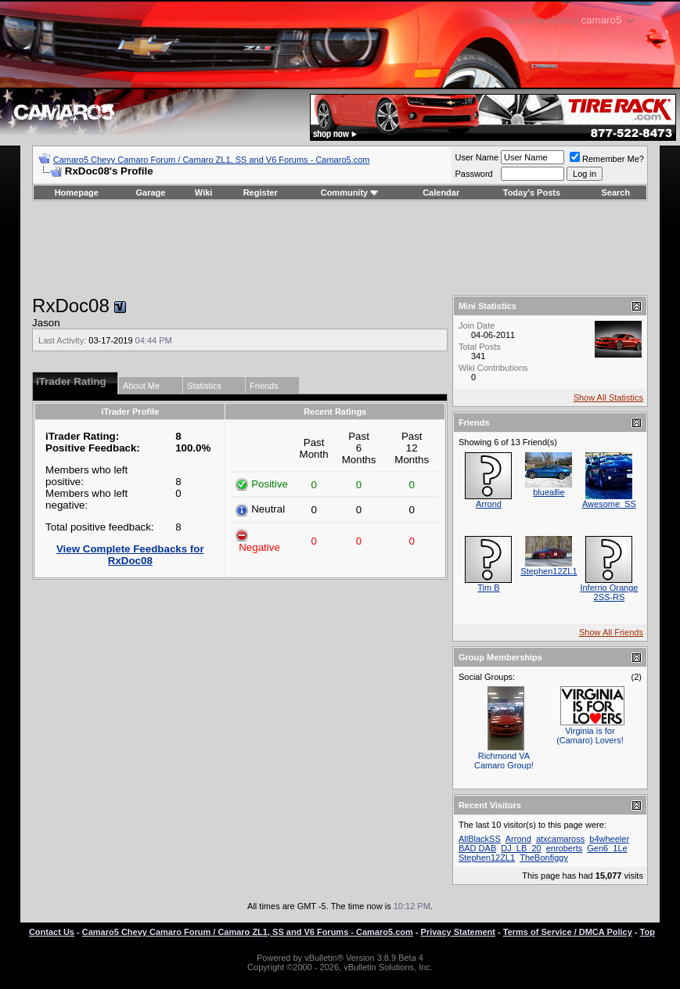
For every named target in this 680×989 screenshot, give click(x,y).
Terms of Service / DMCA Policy (567, 932)
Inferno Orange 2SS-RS (609, 592)
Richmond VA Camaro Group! (504, 760)
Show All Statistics (608, 397)
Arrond (489, 504)
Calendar (441, 192)
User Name (476, 157)
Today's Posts (531, 192)
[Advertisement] (339, 248)
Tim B (488, 587)
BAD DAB (477, 848)
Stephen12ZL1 (548, 571)
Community (350, 192)
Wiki (204, 192)
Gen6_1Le (607, 848)
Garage (151, 192)
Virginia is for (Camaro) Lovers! (590, 735)
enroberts (564, 848)
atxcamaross (560, 838)
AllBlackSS (480, 838)
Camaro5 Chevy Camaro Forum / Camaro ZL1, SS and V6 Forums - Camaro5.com (211, 159)
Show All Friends (611, 632)
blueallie (548, 492)
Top (647, 932)
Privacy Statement (458, 932)
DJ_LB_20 (521, 848)
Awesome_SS (609, 504)
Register (260, 192)
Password (473, 173)
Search (616, 192)
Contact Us (51, 932)
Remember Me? (607, 159)
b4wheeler (609, 838)
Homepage (77, 192)
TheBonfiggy (544, 857)
